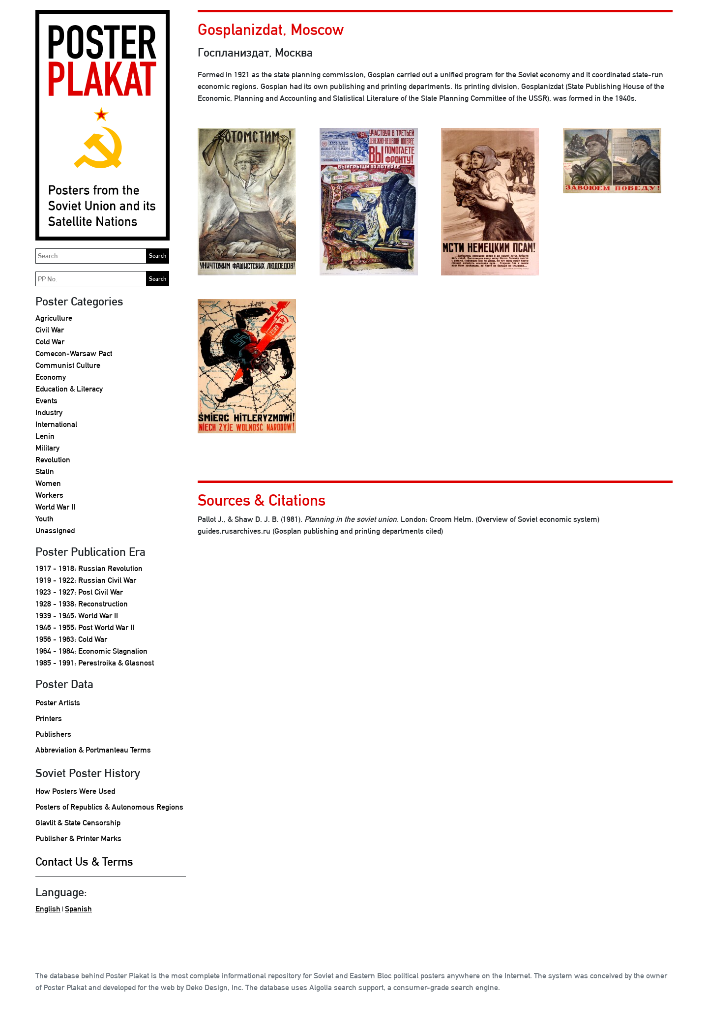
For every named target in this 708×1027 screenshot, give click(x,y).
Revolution (52, 459)
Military (47, 448)
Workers (49, 495)
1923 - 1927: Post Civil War (79, 592)
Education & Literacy (69, 388)
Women (48, 483)
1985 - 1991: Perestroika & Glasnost (94, 662)
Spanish (78, 908)
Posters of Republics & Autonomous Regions (109, 807)
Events (46, 400)
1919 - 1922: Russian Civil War (85, 580)
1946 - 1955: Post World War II (84, 627)
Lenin (45, 436)
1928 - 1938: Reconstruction (81, 603)
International (56, 424)
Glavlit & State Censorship (77, 822)
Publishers (53, 734)
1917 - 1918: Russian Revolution (89, 568)
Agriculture (53, 318)
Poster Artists (57, 702)
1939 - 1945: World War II (76, 615)
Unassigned (55, 530)
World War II (55, 507)
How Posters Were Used (75, 791)
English (47, 908)
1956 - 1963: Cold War (71, 639)
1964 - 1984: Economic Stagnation (91, 651)
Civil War (49, 329)
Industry (48, 412)
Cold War (49, 341)
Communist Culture (67, 365)
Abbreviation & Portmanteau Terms (93, 750)
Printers (48, 718)
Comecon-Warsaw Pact (73, 353)
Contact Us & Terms (84, 861)
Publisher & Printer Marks (78, 838)
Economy (50, 377)
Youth (44, 518)
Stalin (44, 471)
